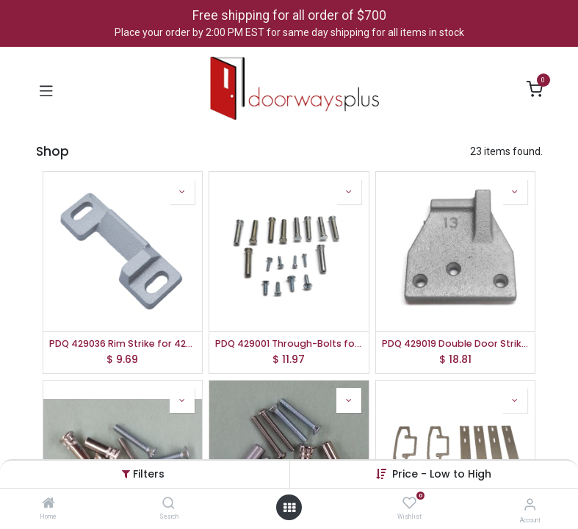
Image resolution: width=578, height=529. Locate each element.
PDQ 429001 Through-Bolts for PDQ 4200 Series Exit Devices (289, 343)
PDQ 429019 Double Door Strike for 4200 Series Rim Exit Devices (456, 343)
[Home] (48, 504)
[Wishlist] (409, 503)
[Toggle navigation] (46, 90)
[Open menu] (289, 508)
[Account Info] (530, 504)
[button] (441, 474)
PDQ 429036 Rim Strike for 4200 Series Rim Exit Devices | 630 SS (123, 343)
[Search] (169, 504)
